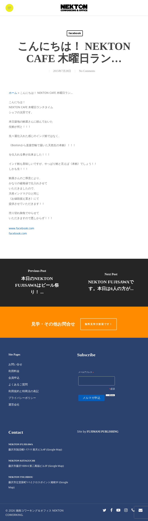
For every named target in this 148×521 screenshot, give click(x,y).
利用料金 (13, 371)
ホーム (13, 93)
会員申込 (13, 378)
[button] (9, 8)
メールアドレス (86, 372)
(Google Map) (56, 466)
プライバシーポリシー (22, 398)
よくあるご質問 (18, 384)
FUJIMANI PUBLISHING (102, 431)
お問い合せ (15, 364)
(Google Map (53, 449)
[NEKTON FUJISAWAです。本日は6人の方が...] (111, 283)
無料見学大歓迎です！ (98, 324)
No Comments (87, 71)
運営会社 (13, 404)
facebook (75, 33)
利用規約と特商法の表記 (23, 391)
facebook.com (18, 233)
